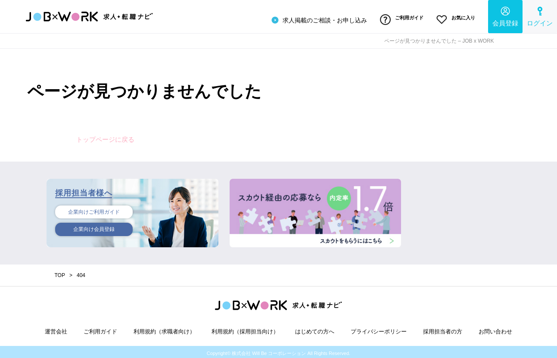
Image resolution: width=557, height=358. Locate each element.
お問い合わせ (495, 329)
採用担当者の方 (442, 329)
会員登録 (505, 15)
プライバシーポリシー (379, 329)
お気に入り (453, 18)
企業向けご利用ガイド (94, 209)
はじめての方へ (314, 329)
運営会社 (56, 329)
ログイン (540, 15)
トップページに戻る (105, 136)
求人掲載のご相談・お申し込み (308, 19)
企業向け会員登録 (94, 228)
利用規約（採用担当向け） (245, 329)
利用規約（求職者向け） (164, 329)
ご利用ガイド (394, 18)
